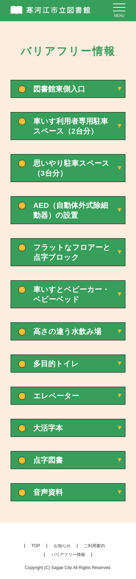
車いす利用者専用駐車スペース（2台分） (70, 126)
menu (119, 16)
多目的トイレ (56, 363)
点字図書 (48, 460)
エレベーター (56, 396)
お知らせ (62, 545)
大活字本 (48, 428)
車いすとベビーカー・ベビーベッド (71, 294)
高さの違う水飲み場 (67, 331)
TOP (35, 545)
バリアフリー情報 (68, 554)
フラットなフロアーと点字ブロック (72, 252)
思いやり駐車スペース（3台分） (71, 168)
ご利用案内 (94, 545)
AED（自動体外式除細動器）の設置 (70, 210)
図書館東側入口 (59, 89)
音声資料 (48, 492)
